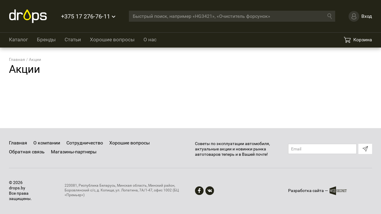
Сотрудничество (84, 143)
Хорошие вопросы (112, 40)
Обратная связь (27, 152)
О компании (46, 143)
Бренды (46, 40)
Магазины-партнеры (73, 152)
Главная (18, 143)
